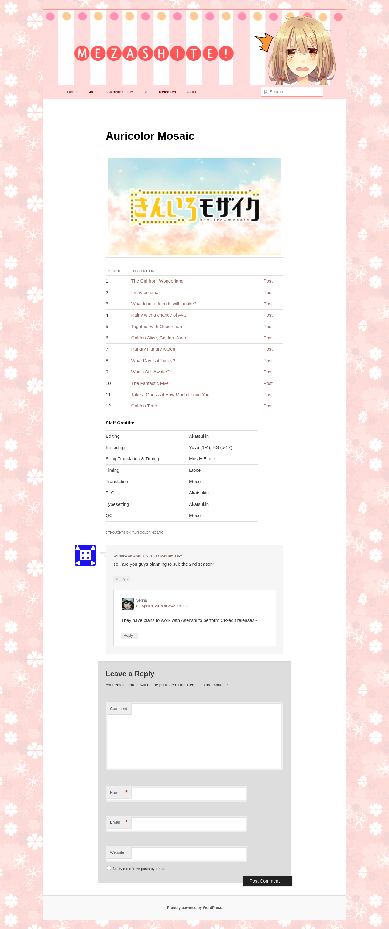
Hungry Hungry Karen (153, 348)
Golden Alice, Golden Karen (159, 337)
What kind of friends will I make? (164, 303)
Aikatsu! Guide (120, 92)
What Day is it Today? (153, 360)
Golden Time (144, 405)
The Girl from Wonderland (157, 280)
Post (268, 280)
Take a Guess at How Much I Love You (170, 394)
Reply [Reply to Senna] (130, 636)
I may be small (146, 292)
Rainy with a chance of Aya (158, 314)
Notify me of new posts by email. (139, 869)
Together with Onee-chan (156, 326)
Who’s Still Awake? (150, 371)
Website (117, 852)
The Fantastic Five (150, 383)
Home (72, 92)
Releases (167, 92)
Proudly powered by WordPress (194, 908)
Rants (191, 92)
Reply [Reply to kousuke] (122, 579)
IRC (146, 92)
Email (119, 822)
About (92, 92)
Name (119, 792)
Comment (118, 708)
